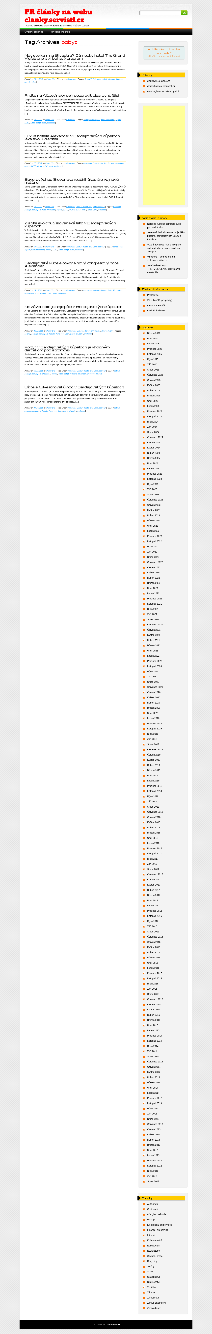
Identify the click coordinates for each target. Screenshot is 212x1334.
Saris (95, 210)
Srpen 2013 (153, 1119)
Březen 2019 (153, 771)
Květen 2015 (153, 1010)
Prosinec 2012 (154, 1161)
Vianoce (119, 79)
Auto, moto (153, 1204)
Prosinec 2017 (154, 849)
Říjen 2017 (153, 859)
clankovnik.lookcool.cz (158, 81)
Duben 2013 (153, 1140)
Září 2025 (152, 365)
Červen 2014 (153, 1067)
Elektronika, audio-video (159, 1225)
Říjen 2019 (153, 734)
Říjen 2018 (153, 797)
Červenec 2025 (155, 375)
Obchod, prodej (155, 1256)
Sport (150, 1272)
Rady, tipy (152, 1262)
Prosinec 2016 (154, 911)
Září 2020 (152, 677)
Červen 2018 (153, 817)
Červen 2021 (153, 630)
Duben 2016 (153, 953)
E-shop (151, 1220)
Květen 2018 (153, 823)
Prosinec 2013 (154, 1098)
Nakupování (153, 1246)
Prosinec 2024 (154, 412)
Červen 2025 (153, 380)
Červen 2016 (153, 942)
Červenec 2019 (155, 750)
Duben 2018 (153, 828)
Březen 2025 (153, 396)
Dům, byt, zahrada (156, 1215)
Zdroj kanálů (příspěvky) (159, 301)
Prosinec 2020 (154, 661)
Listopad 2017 (154, 854)
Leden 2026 (153, 344)
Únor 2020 (152, 713)
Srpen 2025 (153, 370)
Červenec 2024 (155, 438)
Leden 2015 (153, 1031)
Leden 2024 (153, 469)
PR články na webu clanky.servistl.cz (58, 15)
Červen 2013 (153, 1130)
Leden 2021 (153, 656)
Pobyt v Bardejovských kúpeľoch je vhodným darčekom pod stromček (67, 348)
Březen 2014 (153, 1083)
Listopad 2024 (154, 417)
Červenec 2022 (155, 563)
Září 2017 (152, 864)
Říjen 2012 (153, 1171)
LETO (27, 123)
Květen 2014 (153, 1073)
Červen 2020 (153, 693)
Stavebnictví (153, 1277)
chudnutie (46, 374)
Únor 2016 (152, 963)
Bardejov (117, 207)
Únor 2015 (152, 1026)
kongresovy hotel (32, 293)
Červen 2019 (153, 755)
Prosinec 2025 (154, 349)
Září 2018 (152, 802)
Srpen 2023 (153, 495)
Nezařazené (153, 1251)
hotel (99, 79)
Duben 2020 (153, 703)
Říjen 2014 (153, 1046)
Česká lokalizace (156, 311)
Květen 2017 (153, 885)
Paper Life (50, 79)
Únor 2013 (152, 1150)
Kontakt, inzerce (60, 31)
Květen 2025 (153, 386)
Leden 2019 (153, 781)
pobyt (104, 79)
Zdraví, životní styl (84, 207)
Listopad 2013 (154, 1104)
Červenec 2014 (155, 1062)
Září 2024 (152, 427)
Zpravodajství (99, 207)
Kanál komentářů (156, 306)
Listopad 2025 (154, 354)
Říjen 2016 (153, 922)
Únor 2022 (152, 589)
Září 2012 (152, 1177)
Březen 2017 (153, 896)
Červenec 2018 (155, 812)
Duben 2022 (153, 578)
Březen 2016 (153, 958)
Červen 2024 (153, 443)
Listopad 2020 (154, 667)
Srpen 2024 (153, 432)
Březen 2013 (153, 1145)
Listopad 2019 (154, 729)
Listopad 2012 (154, 1166)
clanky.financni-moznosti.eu (161, 87)
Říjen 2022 (153, 547)
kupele (118, 120)
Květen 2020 (153, 698)
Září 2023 (152, 490)
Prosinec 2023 (154, 474)
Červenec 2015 (155, 1000)
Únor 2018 (152, 838)
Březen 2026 (153, 334)
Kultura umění (154, 1241)
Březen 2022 (153, 583)
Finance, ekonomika (157, 1230)
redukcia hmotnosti (78, 374)
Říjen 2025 (153, 360)
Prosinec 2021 (154, 599)
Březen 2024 (153, 459)
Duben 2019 (153, 765)
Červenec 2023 (155, 500)
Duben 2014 (153, 1078)
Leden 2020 (153, 719)
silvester (111, 79)
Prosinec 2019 (154, 724)
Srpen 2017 (153, 870)
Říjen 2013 (153, 1109)
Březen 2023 (153, 521)
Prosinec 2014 (154, 1036)
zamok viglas (30, 82)
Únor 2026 (152, 339)
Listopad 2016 (154, 916)
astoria (86, 290)
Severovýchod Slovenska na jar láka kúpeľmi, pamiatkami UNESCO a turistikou (166, 236)
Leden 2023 (153, 531)
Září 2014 (152, 1052)
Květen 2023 (153, 511)
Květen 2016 (153, 948)
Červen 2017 (153, 880)
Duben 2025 (153, 391)
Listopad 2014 (154, 1041)
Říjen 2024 (153, 422)
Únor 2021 (152, 651)
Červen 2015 (153, 1005)
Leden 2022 (153, 594)
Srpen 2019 (153, 745)
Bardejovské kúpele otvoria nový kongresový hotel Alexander (72, 264)
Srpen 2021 (153, 620)
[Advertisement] (164, 155)
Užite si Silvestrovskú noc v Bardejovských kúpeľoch (74, 387)
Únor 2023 (152, 526)
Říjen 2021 (153, 609)
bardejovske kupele (91, 120)
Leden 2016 (153, 968)
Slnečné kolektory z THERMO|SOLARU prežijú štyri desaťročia (163, 269)
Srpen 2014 (153, 1057)
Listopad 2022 (154, 542)
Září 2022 (152, 552)
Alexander (87, 163)
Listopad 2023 (154, 479)
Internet (151, 1236)
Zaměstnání (153, 1298)
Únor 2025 (152, 401)
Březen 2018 (153, 833)
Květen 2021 (153, 635)
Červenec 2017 (155, 875)
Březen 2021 (153, 646)
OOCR (72, 210)
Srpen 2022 (153, 557)
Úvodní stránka (34, 31)
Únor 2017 (152, 901)
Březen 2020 (153, 708)
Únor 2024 (152, 464)
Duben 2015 (153, 1015)
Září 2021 (152, 615)
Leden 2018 (153, 844)
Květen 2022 (153, 573)
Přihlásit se (153, 295)
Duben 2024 (153, 453)
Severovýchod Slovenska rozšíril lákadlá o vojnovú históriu (72, 181)
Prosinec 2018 (154, 786)
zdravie (99, 374)
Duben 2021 (153, 641)
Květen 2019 (153, 760)
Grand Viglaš (90, 79)
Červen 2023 (153, 505)
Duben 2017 (153, 890)
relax (44, 123)
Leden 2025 (153, 407)
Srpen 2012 (153, 1182)
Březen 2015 (153, 1020)
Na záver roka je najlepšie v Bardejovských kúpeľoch (74, 306)
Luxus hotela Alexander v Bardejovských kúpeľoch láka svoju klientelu (72, 137)
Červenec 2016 (155, 937)
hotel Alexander (107, 120)
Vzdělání (151, 1288)
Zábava (80, 331)
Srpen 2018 (153, 807)
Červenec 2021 (155, 625)
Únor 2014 (152, 1088)
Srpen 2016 (153, 932)
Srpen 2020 (153, 682)
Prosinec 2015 (154, 974)
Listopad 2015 (154, 979)
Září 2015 (152, 989)
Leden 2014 (153, 1093)
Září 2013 (152, 1114)
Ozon (32, 123)
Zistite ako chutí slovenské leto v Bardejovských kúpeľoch (70, 224)
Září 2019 (152, 740)
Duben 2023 (153, 516)
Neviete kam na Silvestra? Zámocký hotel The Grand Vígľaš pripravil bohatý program (75, 56)
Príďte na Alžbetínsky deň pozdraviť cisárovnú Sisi (72, 95)
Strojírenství (153, 1282)
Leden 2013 (153, 1156)
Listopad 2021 (154, 604)
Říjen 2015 (153, 984)
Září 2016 (152, 927)
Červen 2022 (153, 568)
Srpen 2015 (153, 994)
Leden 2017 (153, 906)
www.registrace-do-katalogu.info (163, 92)
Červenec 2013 (155, 1125)
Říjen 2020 (153, 672)
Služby (150, 1267)
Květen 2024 (153, 448)
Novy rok (60, 334)
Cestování (71, 79)
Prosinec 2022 (154, 537)
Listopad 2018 (154, 792)
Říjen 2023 (153, 484)
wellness (51, 123)
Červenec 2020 (155, 687)
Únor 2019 (152, 776)
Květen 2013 (153, 1135)
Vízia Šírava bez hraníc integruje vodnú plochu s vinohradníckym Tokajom (164, 249)
